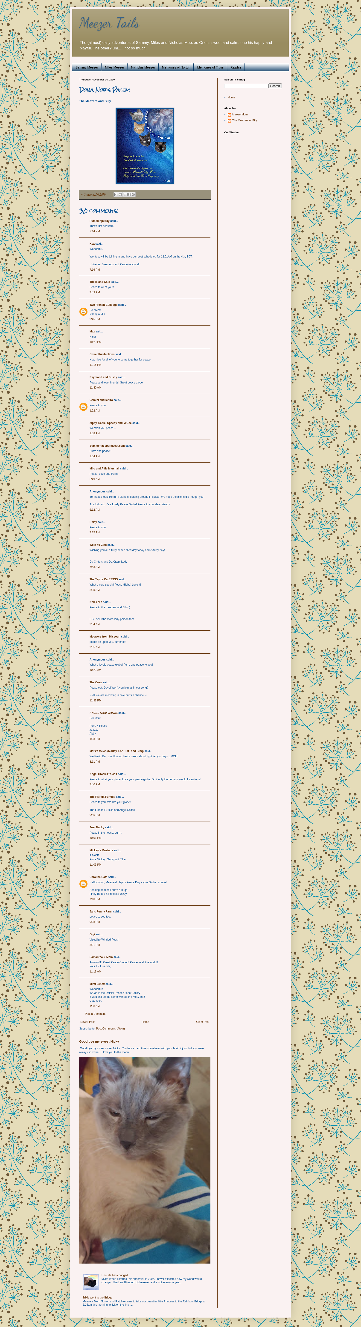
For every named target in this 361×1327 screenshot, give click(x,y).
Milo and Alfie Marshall (104, 468)
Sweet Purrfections (102, 354)
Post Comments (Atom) (110, 1028)
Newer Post (87, 1022)
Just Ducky (97, 827)
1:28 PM (95, 739)
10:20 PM (95, 342)
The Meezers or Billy (244, 120)
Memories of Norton (176, 67)
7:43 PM (95, 292)
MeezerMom (240, 114)
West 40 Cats (98, 544)
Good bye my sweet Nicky (99, 1041)
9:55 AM (95, 647)
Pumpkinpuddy (100, 221)
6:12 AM (95, 509)
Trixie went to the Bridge (97, 1297)
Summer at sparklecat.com (107, 445)
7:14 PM (95, 231)
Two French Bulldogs (103, 304)
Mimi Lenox (97, 984)
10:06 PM (95, 838)
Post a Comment (95, 1013)
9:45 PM (95, 319)
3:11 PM (95, 761)
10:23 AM (95, 670)
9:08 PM (95, 922)
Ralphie (235, 67)
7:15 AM (95, 532)
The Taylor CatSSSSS (104, 579)
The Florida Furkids (102, 796)
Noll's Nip (96, 602)
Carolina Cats (98, 877)
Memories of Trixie (210, 67)
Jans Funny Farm (101, 911)
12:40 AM (95, 387)
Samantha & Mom (101, 957)
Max (92, 331)
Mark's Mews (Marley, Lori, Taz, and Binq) (117, 751)
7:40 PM (95, 784)
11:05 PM (95, 864)
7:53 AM (95, 567)
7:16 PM (95, 269)
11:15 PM (95, 364)
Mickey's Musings (101, 850)
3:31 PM (95, 945)
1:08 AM (95, 1006)
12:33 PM (95, 700)
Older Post (202, 1022)
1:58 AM (95, 433)
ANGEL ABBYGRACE (104, 713)
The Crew (96, 682)
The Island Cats (100, 281)
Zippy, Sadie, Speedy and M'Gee (111, 423)
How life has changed (115, 1275)
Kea (92, 243)
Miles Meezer (114, 67)
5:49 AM (95, 479)
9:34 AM (95, 624)
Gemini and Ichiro (101, 400)
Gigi (92, 934)
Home (145, 1022)
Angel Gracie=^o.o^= (103, 774)
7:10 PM (95, 899)
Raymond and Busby (103, 377)
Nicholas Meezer (143, 67)
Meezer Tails (109, 22)
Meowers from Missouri (105, 636)
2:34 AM (95, 456)
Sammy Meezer (87, 67)
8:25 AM (95, 590)
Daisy (93, 522)
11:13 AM (95, 971)
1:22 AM (95, 410)
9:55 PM (95, 815)
